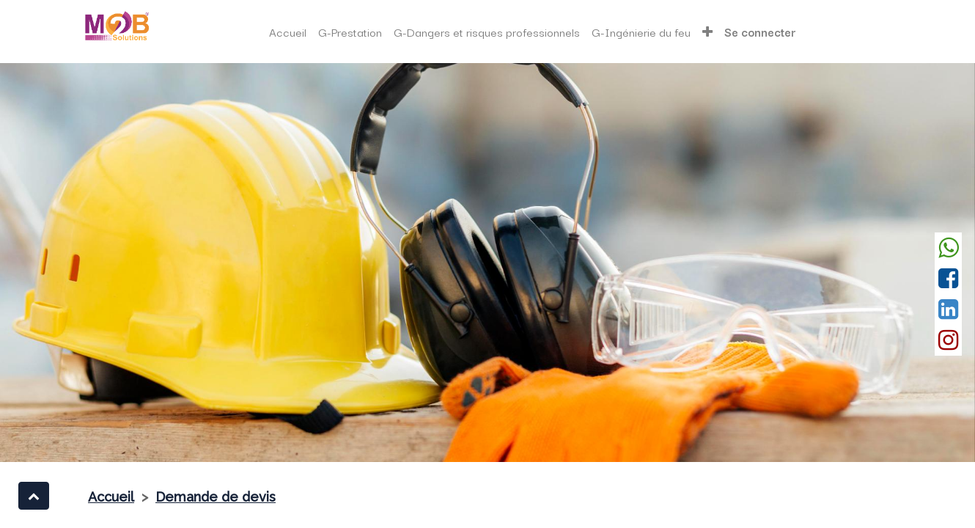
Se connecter (760, 31)
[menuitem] (287, 32)
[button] (707, 32)
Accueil (111, 497)
